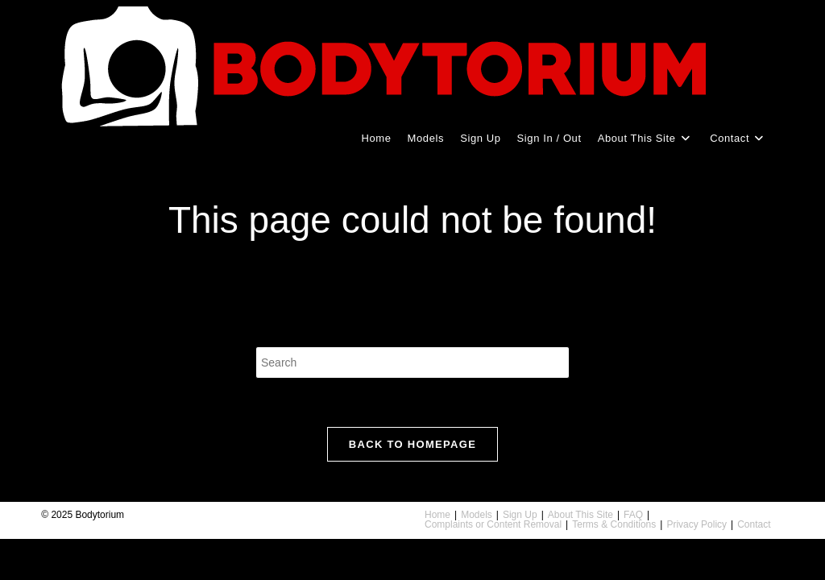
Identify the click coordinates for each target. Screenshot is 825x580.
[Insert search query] (412, 362)
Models (476, 514)
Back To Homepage (412, 444)
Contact (753, 524)
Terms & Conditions (614, 524)
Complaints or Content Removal (493, 524)
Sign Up (520, 514)
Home (437, 514)
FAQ (633, 514)
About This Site (580, 514)
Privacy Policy (696, 524)
